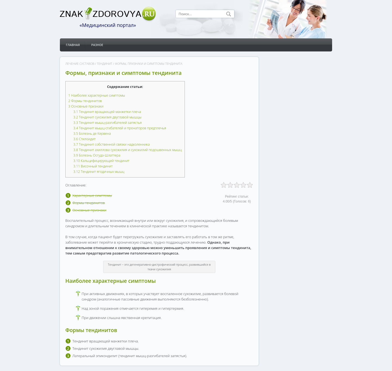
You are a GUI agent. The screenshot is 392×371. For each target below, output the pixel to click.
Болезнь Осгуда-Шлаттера (97, 155)
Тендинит (104, 64)
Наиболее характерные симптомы (96, 95)
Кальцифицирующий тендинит (102, 160)
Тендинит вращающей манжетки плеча (107, 111)
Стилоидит (85, 139)
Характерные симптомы (92, 195)
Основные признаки (85, 106)
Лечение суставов (79, 64)
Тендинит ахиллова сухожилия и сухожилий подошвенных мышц (128, 150)
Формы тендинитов (85, 101)
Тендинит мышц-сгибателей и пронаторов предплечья (120, 128)
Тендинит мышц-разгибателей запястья (108, 122)
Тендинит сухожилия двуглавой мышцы (108, 117)
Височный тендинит (93, 166)
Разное (97, 45)
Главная (73, 45)
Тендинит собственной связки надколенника (112, 144)
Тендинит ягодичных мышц (99, 171)
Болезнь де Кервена (92, 133)
